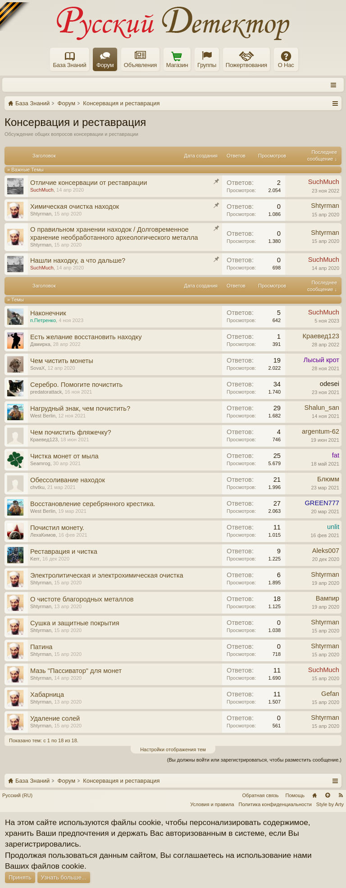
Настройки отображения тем (173, 749)
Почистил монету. (57, 527)
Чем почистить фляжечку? (70, 432)
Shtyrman (40, 213)
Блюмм (328, 479)
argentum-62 (320, 431)
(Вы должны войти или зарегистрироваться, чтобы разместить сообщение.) (254, 759)
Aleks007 (325, 550)
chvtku (37, 487)
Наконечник (48, 313)
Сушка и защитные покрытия (74, 623)
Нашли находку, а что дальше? (77, 260)
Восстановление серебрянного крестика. (92, 503)
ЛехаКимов (43, 535)
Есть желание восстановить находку (86, 337)
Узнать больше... (63, 877)
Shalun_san (322, 407)
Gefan (330, 693)
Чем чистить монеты (61, 360)
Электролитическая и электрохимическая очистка (106, 575)
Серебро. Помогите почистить (76, 384)
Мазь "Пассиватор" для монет (76, 670)
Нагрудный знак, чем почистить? (80, 408)
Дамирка (40, 344)
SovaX (37, 368)
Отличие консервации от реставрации (88, 182)
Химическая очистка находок (74, 206)
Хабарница (47, 694)
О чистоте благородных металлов (82, 599)
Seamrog (40, 463)
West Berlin (42, 415)
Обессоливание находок (67, 480)
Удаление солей (55, 718)
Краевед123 (321, 336)
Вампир (327, 598)
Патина (41, 646)
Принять (20, 877)
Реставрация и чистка (63, 551)
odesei (329, 383)
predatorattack (46, 392)
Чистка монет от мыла (64, 456)
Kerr (35, 558)
